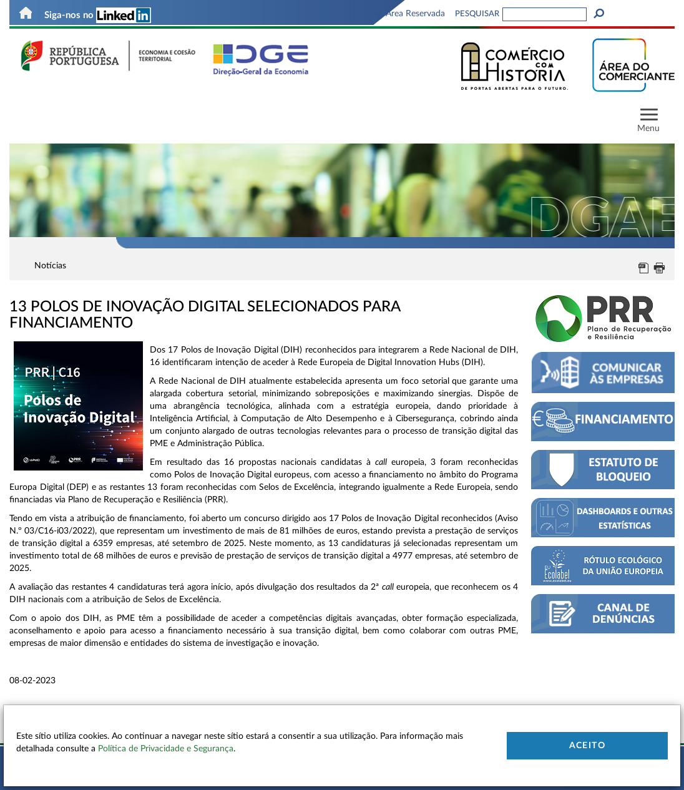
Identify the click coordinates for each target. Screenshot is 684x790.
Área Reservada (409, 13)
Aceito (587, 745)
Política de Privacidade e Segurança (165, 748)
